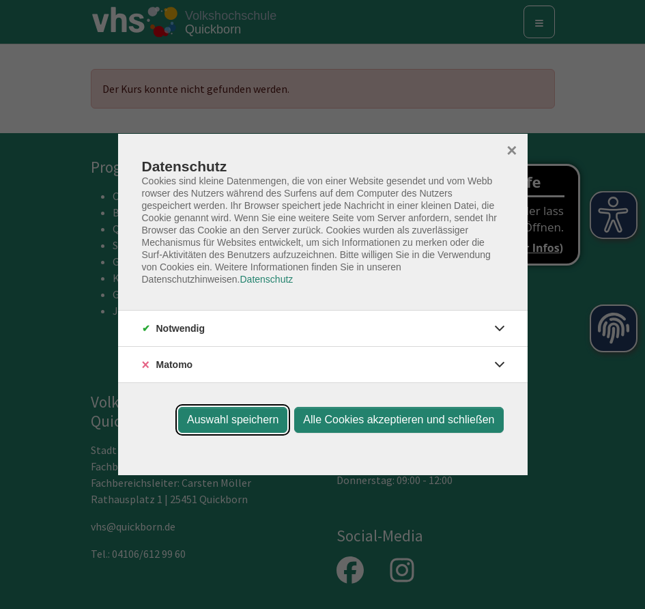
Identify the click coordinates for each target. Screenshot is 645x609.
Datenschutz (266, 279)
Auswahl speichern (232, 419)
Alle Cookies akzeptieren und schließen (398, 419)
